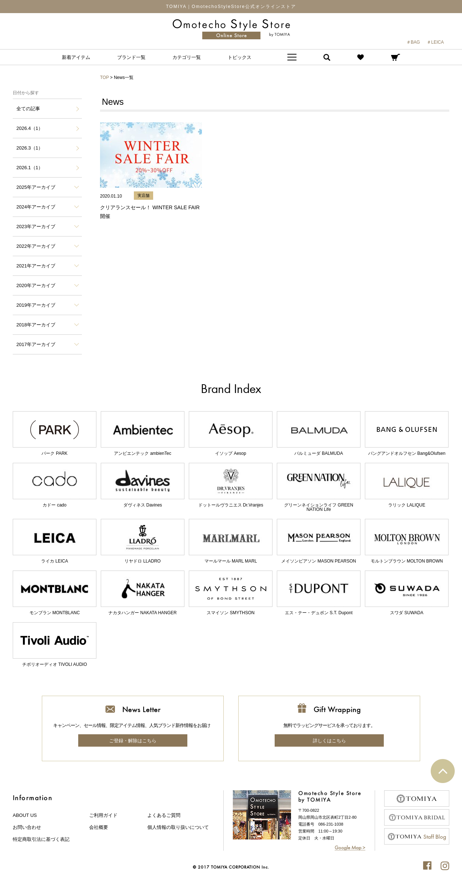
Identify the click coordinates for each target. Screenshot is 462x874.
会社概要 (98, 827)
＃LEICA (435, 42)
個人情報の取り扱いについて (178, 827)
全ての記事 (28, 108)
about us (25, 815)
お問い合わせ (27, 827)
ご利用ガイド (103, 815)
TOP (104, 77)
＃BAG (413, 42)
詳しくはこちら (329, 740)
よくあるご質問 (163, 815)
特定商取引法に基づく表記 (41, 839)
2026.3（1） (29, 148)
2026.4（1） (29, 128)
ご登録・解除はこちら (132, 740)
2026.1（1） (29, 167)
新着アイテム (76, 57)
